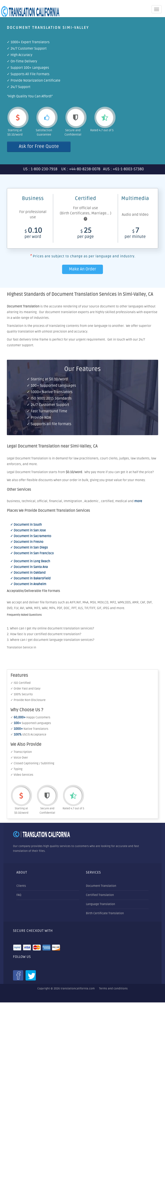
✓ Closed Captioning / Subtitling (32, 763)
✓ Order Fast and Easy (25, 688)
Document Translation (101, 886)
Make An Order (82, 269)
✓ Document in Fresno (26, 542)
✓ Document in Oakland (27, 573)
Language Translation (100, 904)
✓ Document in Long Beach (30, 561)
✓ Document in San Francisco (32, 553)
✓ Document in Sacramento (30, 536)
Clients (21, 886)
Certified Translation (100, 895)
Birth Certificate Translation (105, 913)
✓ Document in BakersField (30, 579)
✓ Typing (16, 769)
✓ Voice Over (19, 757)
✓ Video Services (21, 775)
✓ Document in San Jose (28, 531)
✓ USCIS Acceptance (28, 734)
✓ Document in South (26, 525)
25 (85, 234)
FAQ (18, 895)
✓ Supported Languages (30, 723)
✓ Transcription (21, 752)
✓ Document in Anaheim (28, 584)
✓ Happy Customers (30, 717)
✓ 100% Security (21, 694)
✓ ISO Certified (20, 683)
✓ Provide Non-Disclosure (27, 700)
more (138, 501)
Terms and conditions (113, 988)
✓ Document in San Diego (29, 548)
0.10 (33, 234)
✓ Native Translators (29, 729)
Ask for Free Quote (39, 146)
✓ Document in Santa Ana (29, 567)
